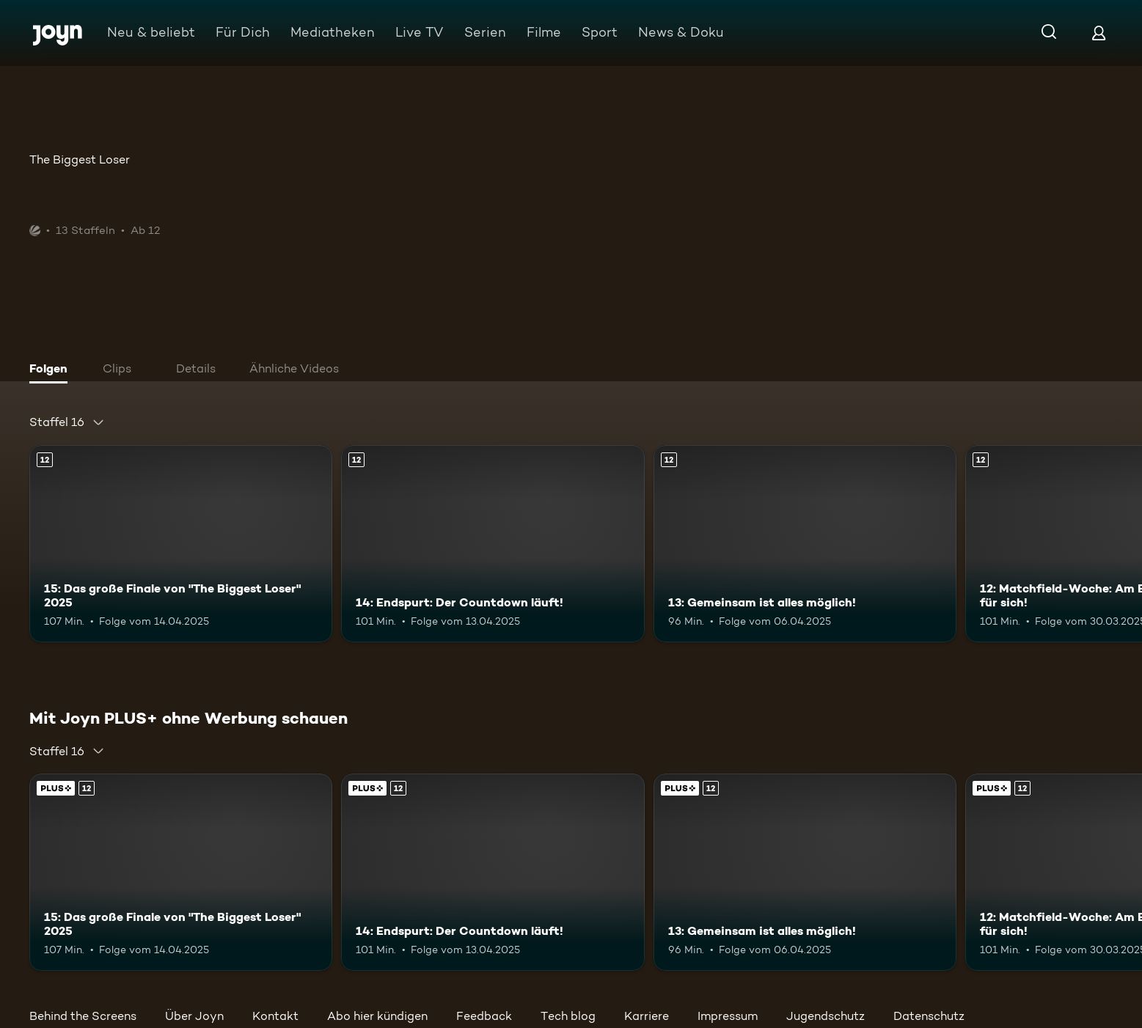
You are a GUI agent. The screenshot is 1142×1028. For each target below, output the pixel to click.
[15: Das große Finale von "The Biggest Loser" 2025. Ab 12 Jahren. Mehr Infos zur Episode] (180, 543)
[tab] (52, 370)
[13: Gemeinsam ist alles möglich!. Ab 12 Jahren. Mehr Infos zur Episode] (805, 543)
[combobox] (67, 422)
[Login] (1099, 32)
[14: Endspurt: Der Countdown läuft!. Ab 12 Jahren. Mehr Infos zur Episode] (492, 543)
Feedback (484, 1016)
